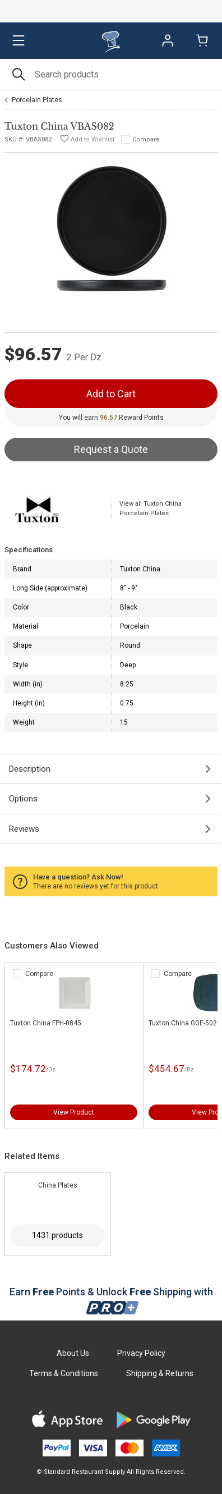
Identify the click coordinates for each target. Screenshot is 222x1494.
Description (29, 769)
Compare (146, 139)
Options (23, 799)
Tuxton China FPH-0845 (45, 1023)
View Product (73, 1112)
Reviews (24, 829)
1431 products (57, 1235)
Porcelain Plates (37, 100)
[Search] (111, 74)
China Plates (57, 1185)
